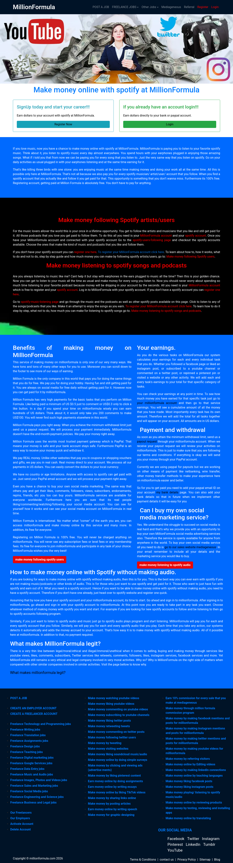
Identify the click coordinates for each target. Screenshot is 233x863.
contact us (167, 859)
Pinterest (175, 844)
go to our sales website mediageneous (190, 547)
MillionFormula (34, 7)
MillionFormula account (156, 235)
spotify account (195, 235)
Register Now (63, 124)
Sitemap (204, 859)
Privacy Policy (186, 859)
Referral (189, 7)
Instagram (211, 838)
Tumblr (209, 844)
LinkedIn (193, 844)
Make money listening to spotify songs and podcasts (166, 311)
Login (215, 7)
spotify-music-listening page (39, 302)
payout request (147, 441)
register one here (85, 252)
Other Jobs (149, 7)
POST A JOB (101, 7)
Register (202, 7)
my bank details (167, 492)
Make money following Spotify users (190, 256)
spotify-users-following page (152, 240)
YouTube (175, 850)
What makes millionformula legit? (38, 672)
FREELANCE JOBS (124, 7)
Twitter (193, 838)
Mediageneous (171, 7)
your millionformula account (157, 403)
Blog (217, 859)
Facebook (176, 838)
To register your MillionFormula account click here (131, 252)
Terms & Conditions (143, 859)
